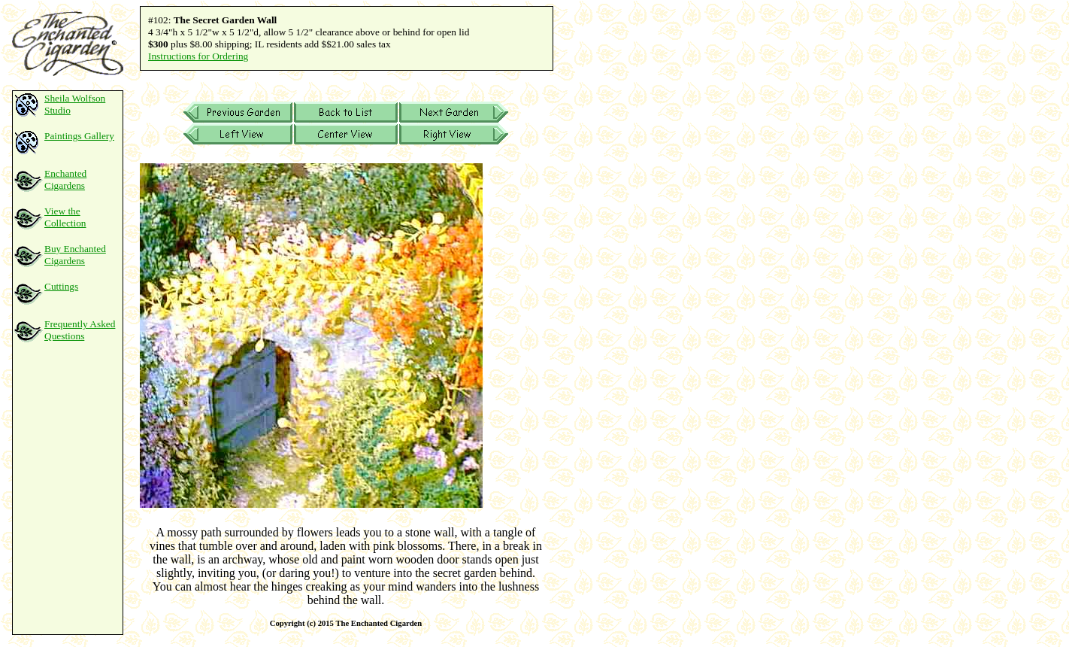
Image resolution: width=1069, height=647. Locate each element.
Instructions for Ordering (198, 56)
